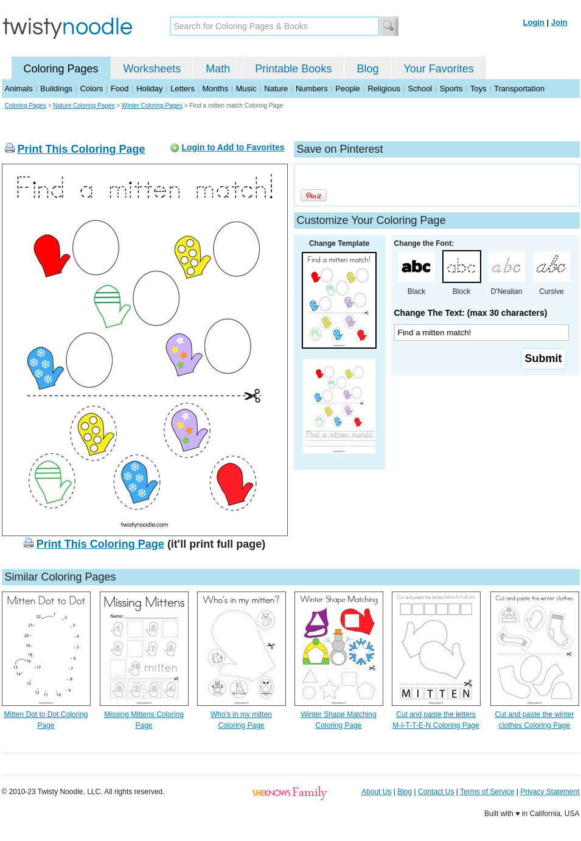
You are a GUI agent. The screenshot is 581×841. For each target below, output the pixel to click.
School (420, 88)
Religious (383, 88)
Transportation (519, 88)
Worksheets (152, 69)
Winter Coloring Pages (152, 105)
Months (216, 88)
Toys (478, 88)
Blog (367, 69)
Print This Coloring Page (81, 149)
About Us (376, 791)
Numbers (312, 88)
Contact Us (436, 791)
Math (218, 69)
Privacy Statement (549, 791)
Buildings (56, 88)
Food (120, 88)
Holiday (149, 88)
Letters (182, 88)
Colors (91, 88)
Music (246, 88)
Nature (276, 88)
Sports (451, 88)
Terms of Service (487, 791)
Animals (19, 88)
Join (559, 22)
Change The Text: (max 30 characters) (471, 313)
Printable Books (293, 69)
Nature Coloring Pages (83, 105)
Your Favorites (438, 69)
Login (533, 22)
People (347, 88)
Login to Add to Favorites (232, 147)
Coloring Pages (61, 69)
